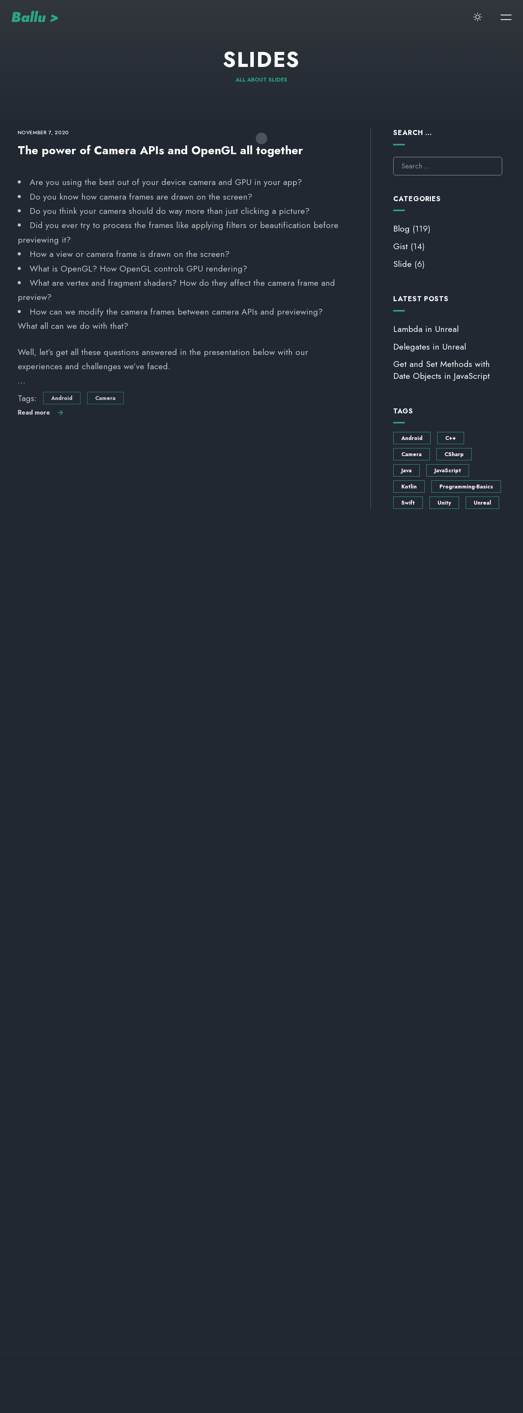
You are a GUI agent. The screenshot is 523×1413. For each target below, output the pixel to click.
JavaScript (447, 470)
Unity (444, 503)
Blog (401, 228)
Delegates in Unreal (429, 346)
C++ (450, 438)
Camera (105, 398)
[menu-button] (506, 17)
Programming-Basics (466, 486)
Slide (402, 264)
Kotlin (409, 486)
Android (61, 398)
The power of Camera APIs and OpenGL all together (160, 150)
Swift (408, 503)
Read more (34, 412)
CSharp (454, 454)
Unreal (482, 503)
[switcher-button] (478, 17)
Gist (400, 246)
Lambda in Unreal (426, 329)
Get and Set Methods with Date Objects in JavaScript (441, 370)
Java (406, 470)
